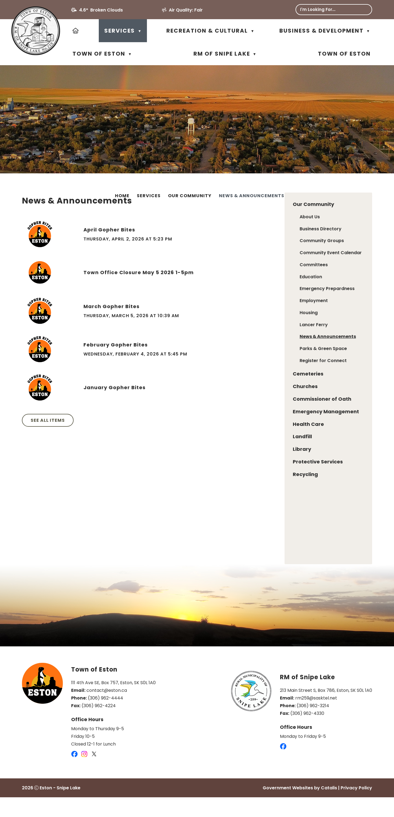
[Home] (76, 30)
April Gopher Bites (202, 243)
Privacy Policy (356, 807)
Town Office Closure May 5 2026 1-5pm (231, 286)
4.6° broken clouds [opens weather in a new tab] (101, 10)
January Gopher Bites (207, 401)
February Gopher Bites (208, 358)
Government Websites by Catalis (300, 807)
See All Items (141, 434)
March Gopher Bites (204, 320)
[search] (329, 9)
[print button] (369, 196)
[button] (364, 9)
